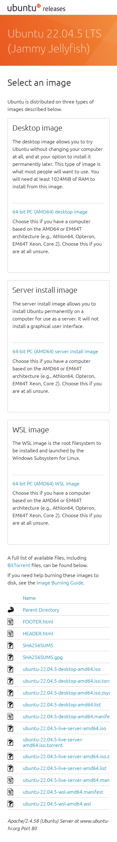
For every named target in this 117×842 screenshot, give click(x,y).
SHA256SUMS (38, 645)
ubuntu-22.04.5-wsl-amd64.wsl (57, 803)
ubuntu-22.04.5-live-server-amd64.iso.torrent (53, 742)
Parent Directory (41, 610)
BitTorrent (18, 565)
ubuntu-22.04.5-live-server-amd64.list (64, 768)
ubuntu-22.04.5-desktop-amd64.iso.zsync (68, 692)
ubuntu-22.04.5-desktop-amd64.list (62, 704)
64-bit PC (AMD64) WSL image (46, 483)
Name (29, 598)
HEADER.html (38, 633)
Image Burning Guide (60, 582)
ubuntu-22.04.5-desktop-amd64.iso (61, 669)
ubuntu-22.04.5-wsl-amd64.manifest (63, 792)
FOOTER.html (38, 621)
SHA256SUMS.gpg (43, 657)
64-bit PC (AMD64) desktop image (50, 211)
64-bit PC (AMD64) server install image (55, 351)
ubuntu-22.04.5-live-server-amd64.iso (64, 728)
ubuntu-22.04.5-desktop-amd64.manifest (68, 716)
